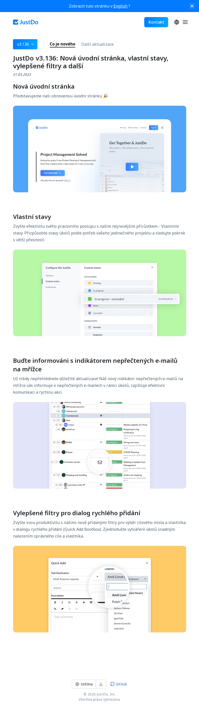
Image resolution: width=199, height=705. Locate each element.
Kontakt (156, 22)
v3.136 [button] (25, 44)
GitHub (118, 684)
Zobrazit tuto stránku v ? (99, 6)
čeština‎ (176, 22)
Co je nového (62, 44)
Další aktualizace (97, 44)
